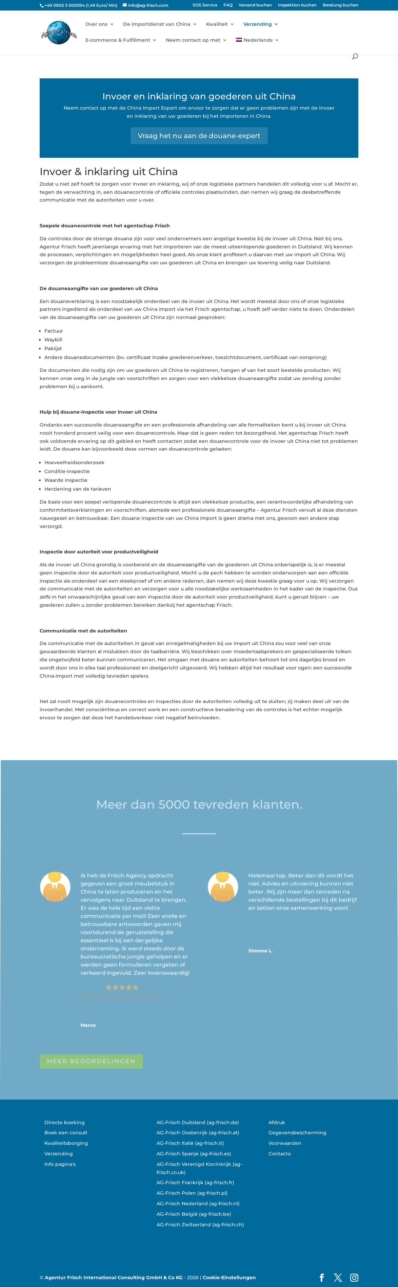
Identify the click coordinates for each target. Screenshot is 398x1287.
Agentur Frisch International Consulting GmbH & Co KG (114, 1277)
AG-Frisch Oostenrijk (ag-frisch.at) (198, 1133)
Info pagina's (60, 1164)
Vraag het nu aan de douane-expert (199, 136)
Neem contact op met (193, 40)
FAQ (228, 5)
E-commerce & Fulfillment (117, 40)
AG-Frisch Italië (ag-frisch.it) (190, 1143)
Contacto (279, 1154)
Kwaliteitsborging (66, 1143)
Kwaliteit (217, 24)
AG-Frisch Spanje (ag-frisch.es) (194, 1154)
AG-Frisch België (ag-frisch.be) (194, 1214)
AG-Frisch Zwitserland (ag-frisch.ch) (200, 1225)
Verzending (257, 24)
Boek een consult (65, 1133)
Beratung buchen (340, 5)
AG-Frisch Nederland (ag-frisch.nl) (198, 1203)
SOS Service (205, 5)
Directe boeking (64, 1122)
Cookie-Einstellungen (229, 1277)
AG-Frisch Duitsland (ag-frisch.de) (198, 1122)
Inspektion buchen (297, 5)
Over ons (96, 24)
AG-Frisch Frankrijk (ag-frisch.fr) (195, 1182)
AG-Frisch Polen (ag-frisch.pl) (192, 1193)
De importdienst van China (157, 24)
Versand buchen (255, 5)
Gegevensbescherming (297, 1133)
